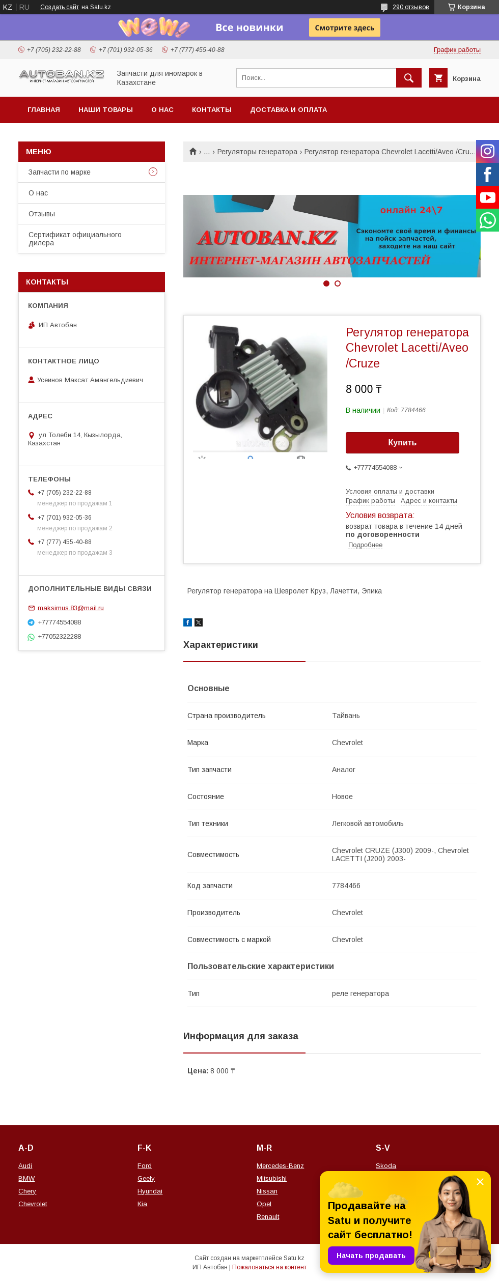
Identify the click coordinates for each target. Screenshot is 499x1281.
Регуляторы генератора (257, 152)
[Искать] (409, 78)
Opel (264, 1204)
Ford (144, 1166)
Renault (268, 1216)
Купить (403, 442)
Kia (142, 1204)
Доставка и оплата (288, 109)
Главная (43, 109)
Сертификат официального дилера (75, 239)
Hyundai (149, 1191)
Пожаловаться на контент (269, 1267)
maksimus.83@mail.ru (71, 608)
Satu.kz (294, 1258)
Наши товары (105, 109)
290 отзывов (411, 7)
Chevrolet (32, 1204)
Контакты (212, 109)
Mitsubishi (272, 1178)
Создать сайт (59, 7)
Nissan (267, 1191)
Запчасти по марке (60, 172)
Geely (146, 1178)
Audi (25, 1166)
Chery (27, 1191)
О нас (162, 109)
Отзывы (42, 214)
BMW (26, 1178)
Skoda (386, 1166)
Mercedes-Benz (280, 1166)
